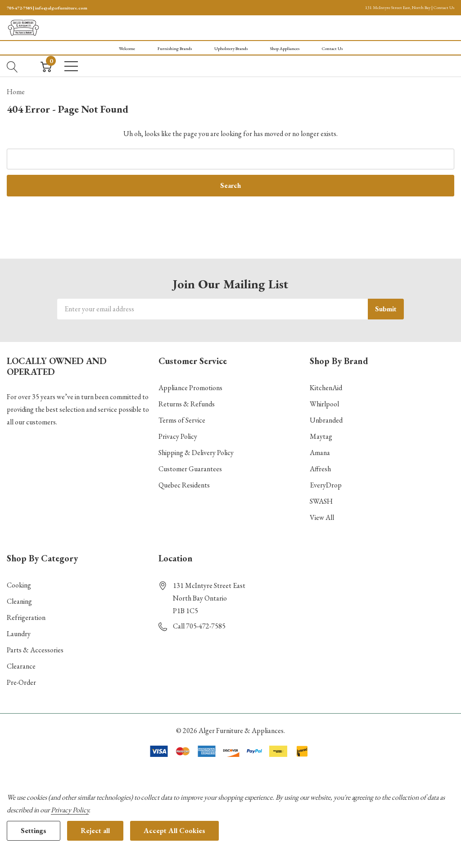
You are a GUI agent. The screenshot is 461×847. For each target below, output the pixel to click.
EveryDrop (326, 485)
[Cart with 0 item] (46, 66)
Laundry (19, 633)
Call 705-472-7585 (199, 626)
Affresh (320, 469)
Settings (33, 830)
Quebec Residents (184, 485)
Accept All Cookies (174, 830)
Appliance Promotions (190, 387)
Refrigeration (26, 617)
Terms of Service (181, 420)
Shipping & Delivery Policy (196, 452)
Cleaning (19, 601)
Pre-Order (21, 682)
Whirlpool (324, 404)
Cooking (19, 585)
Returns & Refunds (186, 404)
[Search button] (12, 66)
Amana (320, 452)
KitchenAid (326, 387)
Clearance (21, 666)
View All (322, 517)
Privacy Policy (177, 436)
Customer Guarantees (190, 469)
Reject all (95, 830)
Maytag (321, 436)
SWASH (321, 501)
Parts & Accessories (35, 650)
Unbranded (326, 420)
